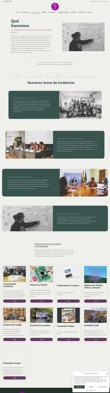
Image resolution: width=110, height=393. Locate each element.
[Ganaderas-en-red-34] (68, 266)
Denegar (91, 386)
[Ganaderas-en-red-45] (41, 266)
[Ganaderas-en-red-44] (95, 308)
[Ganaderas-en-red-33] (41, 308)
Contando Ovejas (65, 326)
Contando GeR (91, 325)
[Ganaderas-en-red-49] (95, 266)
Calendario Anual (11, 363)
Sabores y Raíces (38, 285)
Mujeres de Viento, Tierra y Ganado (93, 286)
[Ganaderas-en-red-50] (68, 308)
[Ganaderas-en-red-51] (14, 346)
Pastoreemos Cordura (68, 285)
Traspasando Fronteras (9, 285)
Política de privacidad (91, 390)
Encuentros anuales (40, 325)
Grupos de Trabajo (12, 324)
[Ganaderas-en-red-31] (14, 308)
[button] (107, 373)
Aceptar (79, 386)
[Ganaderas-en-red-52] (14, 266)
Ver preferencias (102, 386)
